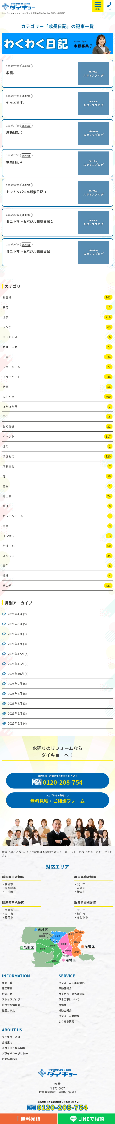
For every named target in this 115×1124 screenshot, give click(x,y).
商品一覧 (7, 983)
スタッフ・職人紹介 (13, 1048)
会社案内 (7, 1042)
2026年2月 (15, 634)
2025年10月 (16, 674)
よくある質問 (66, 1021)
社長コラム (8, 1010)
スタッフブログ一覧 (19, 13)
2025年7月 (15, 703)
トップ (5, 13)
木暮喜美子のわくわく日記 (43, 13)
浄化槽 (62, 1005)
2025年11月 (16, 664)
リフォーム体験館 (69, 1016)
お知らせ (7, 994)
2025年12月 (16, 654)
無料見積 (28, 1118)
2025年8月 (15, 694)
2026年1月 (15, 644)
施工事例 (7, 988)
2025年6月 (15, 713)
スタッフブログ (11, 999)
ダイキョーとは (11, 1037)
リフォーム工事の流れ (72, 983)
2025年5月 (15, 723)
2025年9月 (15, 684)
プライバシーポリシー (15, 1053)
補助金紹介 (65, 1010)
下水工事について (69, 999)
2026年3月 (15, 624)
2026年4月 (15, 614)
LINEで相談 (86, 1119)
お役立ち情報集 (11, 1005)
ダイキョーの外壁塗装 (72, 994)
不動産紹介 (65, 988)
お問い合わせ (10, 1059)
